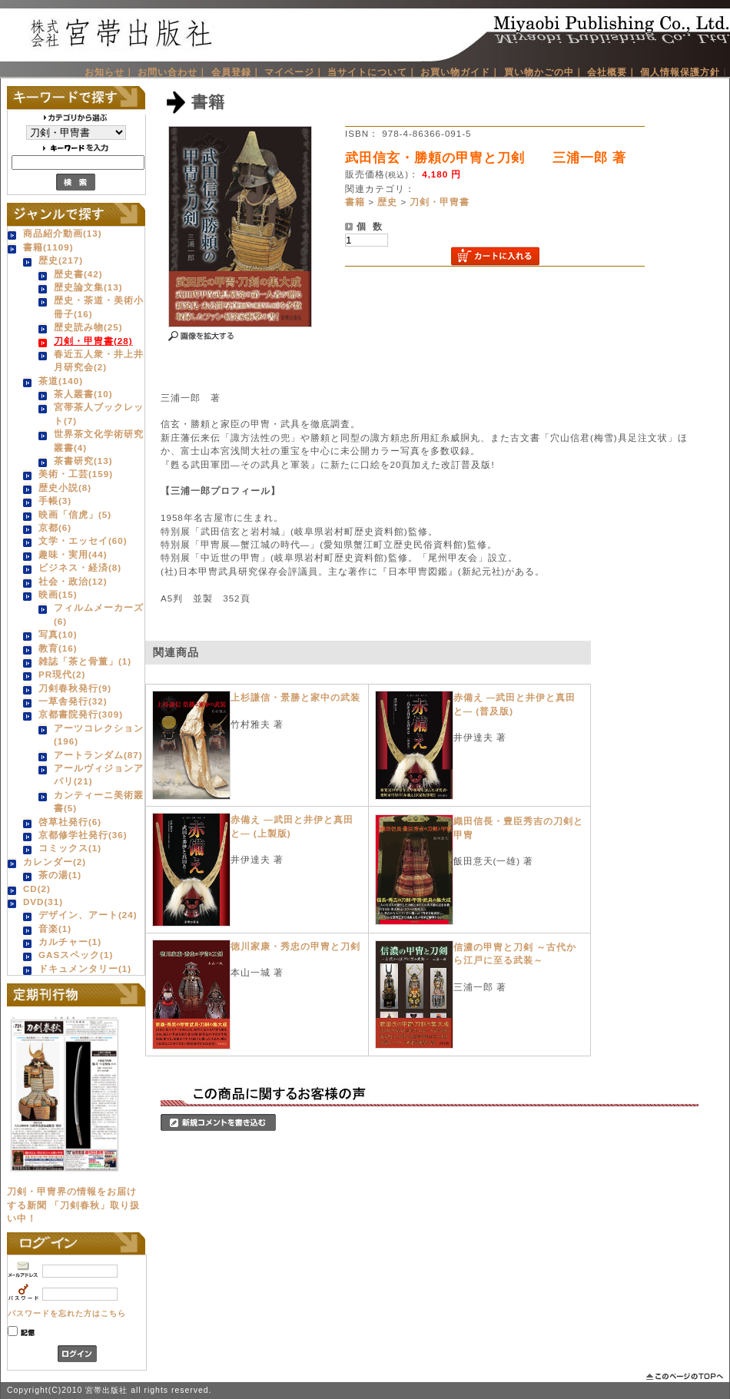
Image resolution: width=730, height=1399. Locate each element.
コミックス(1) (69, 848)
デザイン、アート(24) (88, 915)
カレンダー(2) (54, 862)
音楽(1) (54, 928)
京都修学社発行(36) (83, 835)
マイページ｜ (294, 72)
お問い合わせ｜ (172, 72)
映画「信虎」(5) (74, 514)
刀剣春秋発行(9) (74, 688)
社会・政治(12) (73, 581)
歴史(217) (60, 260)
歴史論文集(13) (88, 287)
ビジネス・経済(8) (79, 567)
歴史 (387, 202)
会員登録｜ (236, 72)
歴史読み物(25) (88, 327)
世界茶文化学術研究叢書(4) (99, 440)
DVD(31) (43, 902)
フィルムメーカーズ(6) (99, 613)
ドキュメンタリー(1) (84, 968)
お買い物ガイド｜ (460, 72)
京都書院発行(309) (80, 714)
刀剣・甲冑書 (440, 202)
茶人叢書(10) (83, 394)
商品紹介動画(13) (62, 233)
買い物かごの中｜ (544, 72)
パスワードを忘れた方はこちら (67, 1313)
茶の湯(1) (59, 875)
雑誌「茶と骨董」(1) (84, 661)
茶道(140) (60, 381)
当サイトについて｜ (372, 72)
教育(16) (58, 648)
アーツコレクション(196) (99, 734)
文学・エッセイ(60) (83, 540)
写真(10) (58, 634)
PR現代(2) (61, 674)
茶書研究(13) (83, 461)
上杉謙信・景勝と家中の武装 (295, 697)
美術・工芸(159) (75, 474)
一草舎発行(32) (73, 701)
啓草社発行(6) (69, 822)
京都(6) (54, 527)
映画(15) (58, 594)
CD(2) (37, 888)
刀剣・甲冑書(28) (93, 341)
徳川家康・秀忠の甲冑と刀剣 (295, 946)
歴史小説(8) (64, 487)
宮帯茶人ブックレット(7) (99, 413)
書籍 (355, 202)
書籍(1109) (48, 247)
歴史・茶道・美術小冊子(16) (99, 306)
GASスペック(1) (75, 955)
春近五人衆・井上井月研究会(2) (99, 360)
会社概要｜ (612, 72)
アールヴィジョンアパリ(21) (99, 774)
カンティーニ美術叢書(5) (99, 801)
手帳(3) (54, 501)
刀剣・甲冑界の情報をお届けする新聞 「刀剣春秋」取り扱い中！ (73, 1204)
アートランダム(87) (98, 755)
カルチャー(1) (69, 941)
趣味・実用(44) (73, 554)
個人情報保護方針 (680, 72)
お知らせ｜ (109, 72)
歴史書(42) (78, 274)
